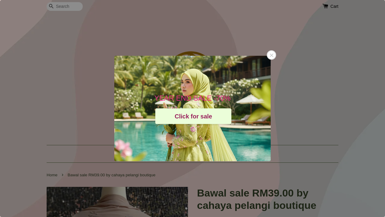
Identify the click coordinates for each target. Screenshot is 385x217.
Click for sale (193, 116)
